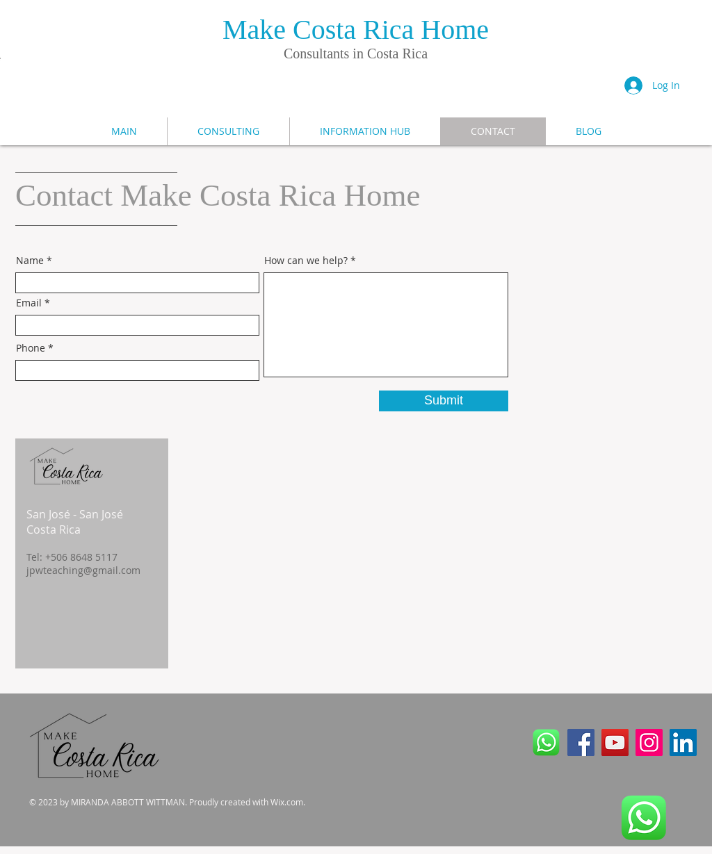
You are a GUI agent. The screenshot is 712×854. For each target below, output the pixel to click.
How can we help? (306, 260)
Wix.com (286, 801)
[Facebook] (580, 742)
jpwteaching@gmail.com (83, 570)
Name (30, 260)
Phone (30, 348)
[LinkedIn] (683, 742)
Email (29, 303)
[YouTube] (615, 742)
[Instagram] (649, 742)
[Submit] (443, 401)
